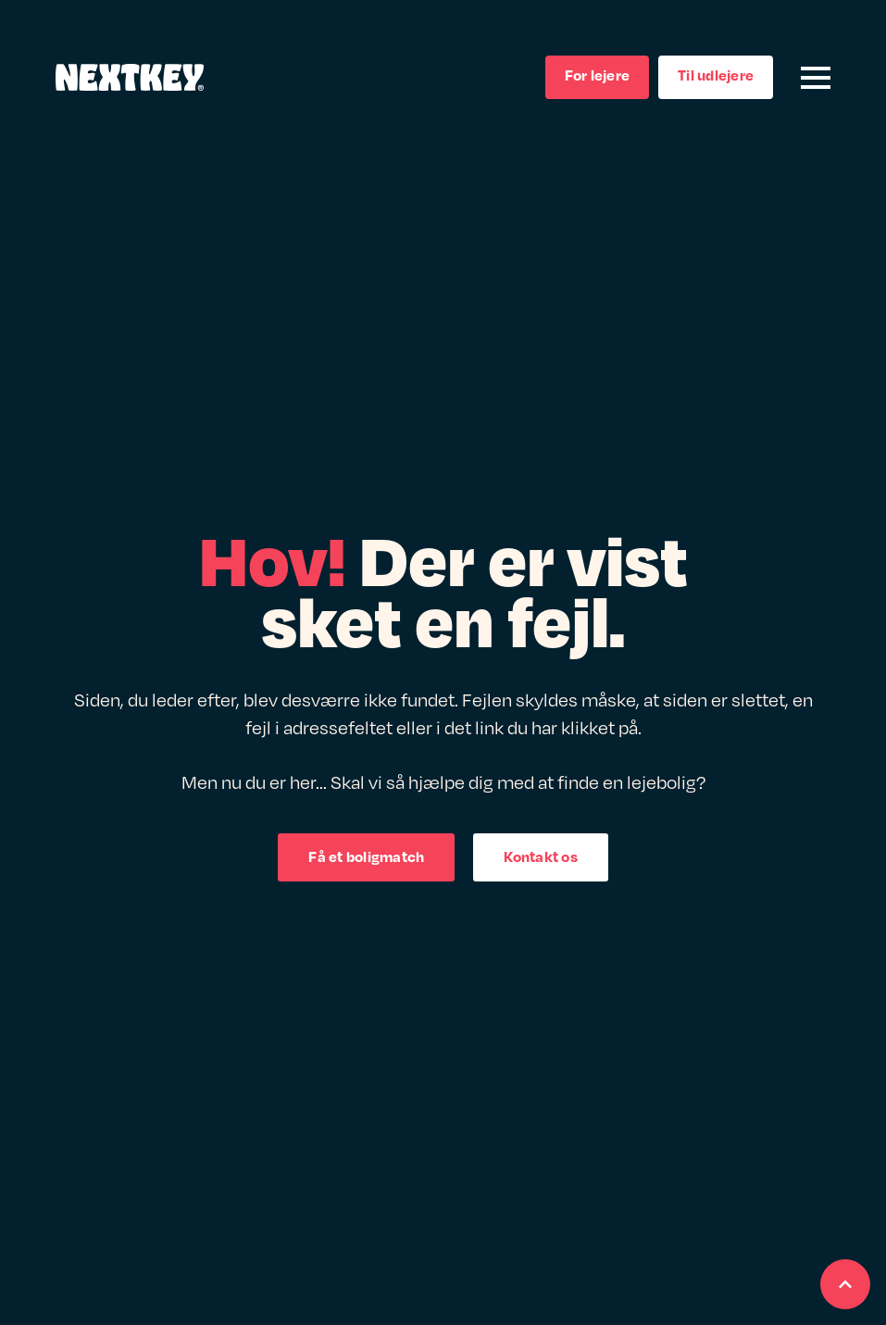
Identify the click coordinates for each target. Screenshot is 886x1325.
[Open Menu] (815, 78)
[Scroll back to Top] (845, 1284)
